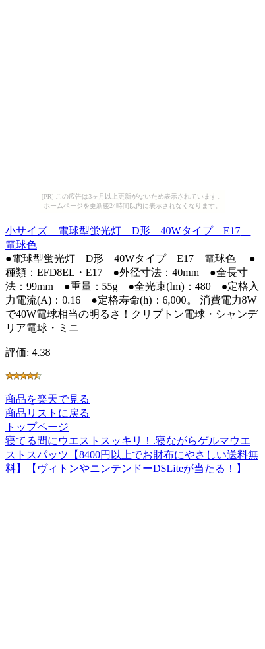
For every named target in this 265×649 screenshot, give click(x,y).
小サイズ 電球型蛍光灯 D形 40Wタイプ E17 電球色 (127, 235)
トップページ (37, 426)
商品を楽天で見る (47, 399)
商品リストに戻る (47, 413)
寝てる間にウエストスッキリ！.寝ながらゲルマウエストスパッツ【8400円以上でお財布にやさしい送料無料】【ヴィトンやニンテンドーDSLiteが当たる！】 (131, 454)
